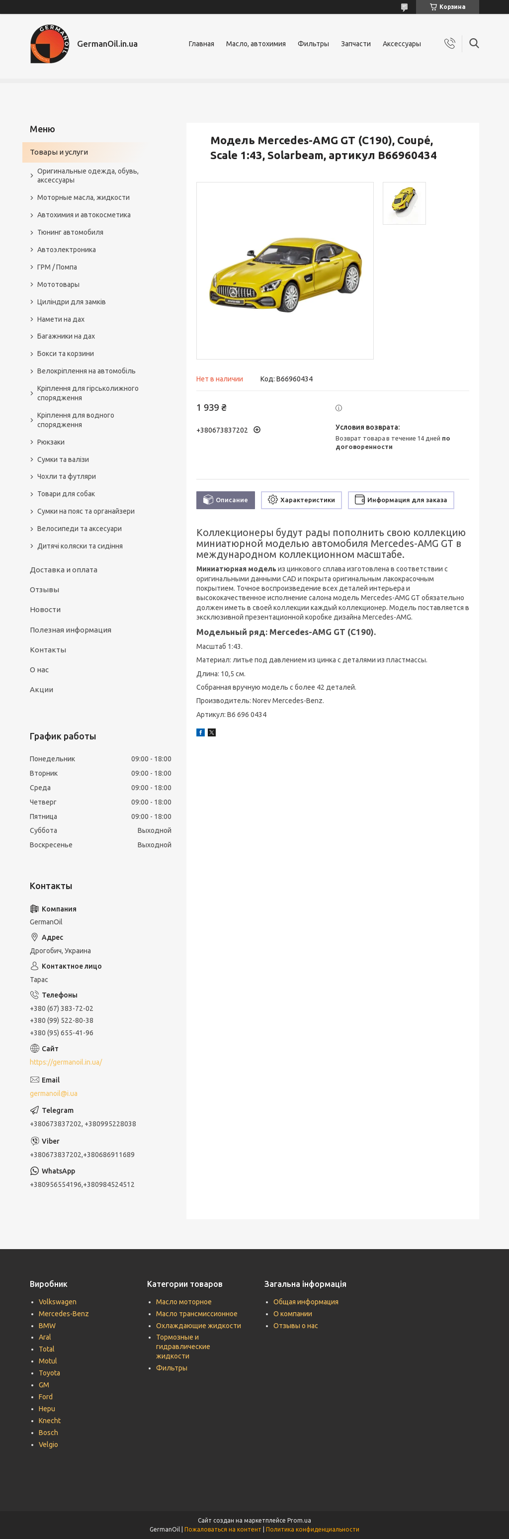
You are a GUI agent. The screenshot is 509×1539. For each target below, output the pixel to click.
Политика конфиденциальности (312, 1529)
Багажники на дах (66, 336)
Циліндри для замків (71, 302)
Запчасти (356, 44)
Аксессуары (402, 44)
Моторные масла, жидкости (83, 197)
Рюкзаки (51, 442)
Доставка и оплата (63, 569)
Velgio (48, 1444)
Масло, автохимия (256, 44)
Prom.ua (299, 1520)
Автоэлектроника (66, 250)
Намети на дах (61, 319)
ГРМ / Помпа (57, 267)
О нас (39, 669)
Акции (41, 689)
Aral (45, 1337)
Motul (48, 1361)
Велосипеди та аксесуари (79, 529)
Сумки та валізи (63, 459)
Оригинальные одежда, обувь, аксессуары (88, 175)
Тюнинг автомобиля (70, 232)
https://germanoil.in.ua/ (66, 1062)
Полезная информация (70, 630)
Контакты (48, 649)
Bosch (48, 1433)
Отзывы (44, 589)
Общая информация (306, 1302)
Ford (46, 1397)
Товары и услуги (59, 152)
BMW (47, 1326)
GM (44, 1385)
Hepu (47, 1409)
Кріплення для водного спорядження (75, 420)
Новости (45, 609)
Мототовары (58, 284)
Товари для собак (66, 494)
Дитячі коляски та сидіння (80, 546)
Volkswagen (58, 1302)
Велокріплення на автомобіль (86, 371)
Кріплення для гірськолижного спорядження (88, 393)
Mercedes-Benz (64, 1314)
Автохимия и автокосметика (84, 215)
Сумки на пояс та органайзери (86, 511)
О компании (292, 1314)
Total (47, 1349)
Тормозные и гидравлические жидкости (183, 1346)
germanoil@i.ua (54, 1093)
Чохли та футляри (66, 476)
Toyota (49, 1373)
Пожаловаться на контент (222, 1529)
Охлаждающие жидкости (198, 1326)
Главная (201, 44)
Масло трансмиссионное (197, 1314)
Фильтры (313, 44)
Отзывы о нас (295, 1326)
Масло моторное (184, 1302)
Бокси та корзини (65, 354)
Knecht (50, 1421)
